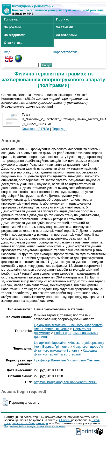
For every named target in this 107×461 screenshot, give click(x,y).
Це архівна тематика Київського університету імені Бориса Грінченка (68, 327)
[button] (5, 402)
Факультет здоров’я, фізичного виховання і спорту (69, 348)
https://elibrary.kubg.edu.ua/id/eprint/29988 (65, 382)
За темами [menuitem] (64, 27)
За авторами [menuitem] (66, 35)
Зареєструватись (66, 52)
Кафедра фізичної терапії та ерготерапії (65, 352)
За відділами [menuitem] (14, 35)
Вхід (7, 52)
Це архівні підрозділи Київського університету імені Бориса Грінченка (69, 344)
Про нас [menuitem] (62, 19)
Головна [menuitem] (11, 19)
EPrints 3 (65, 420)
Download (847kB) (35, 129)
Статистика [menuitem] (13, 43)
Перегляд (59, 129)
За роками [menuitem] (12, 27)
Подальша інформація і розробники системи (35, 426)
